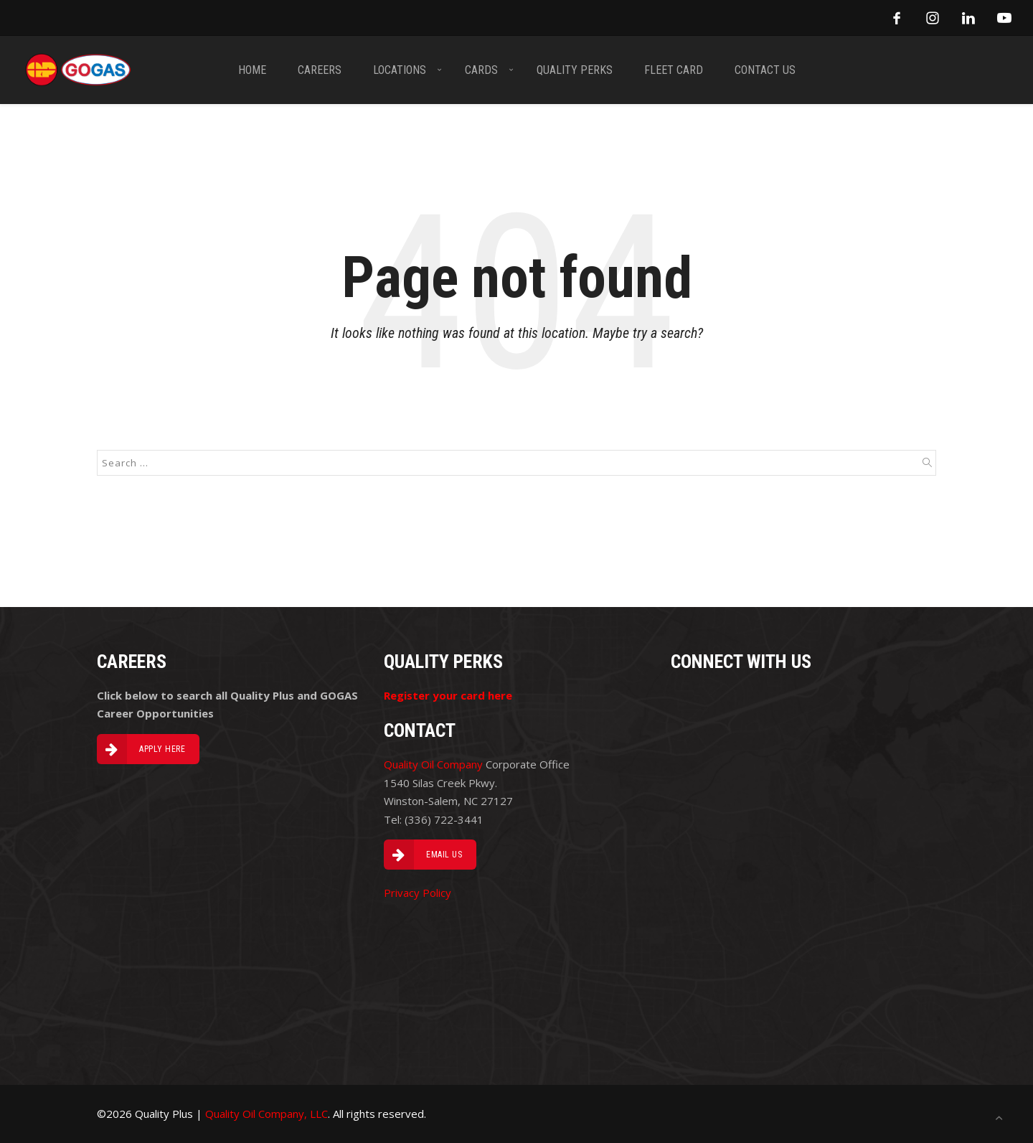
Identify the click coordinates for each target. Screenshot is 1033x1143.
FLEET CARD (673, 70)
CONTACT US (765, 70)
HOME (252, 70)
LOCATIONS (399, 70)
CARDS (481, 70)
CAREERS (319, 70)
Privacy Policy (417, 892)
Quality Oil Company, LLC (266, 1113)
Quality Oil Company (433, 764)
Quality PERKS (575, 70)
